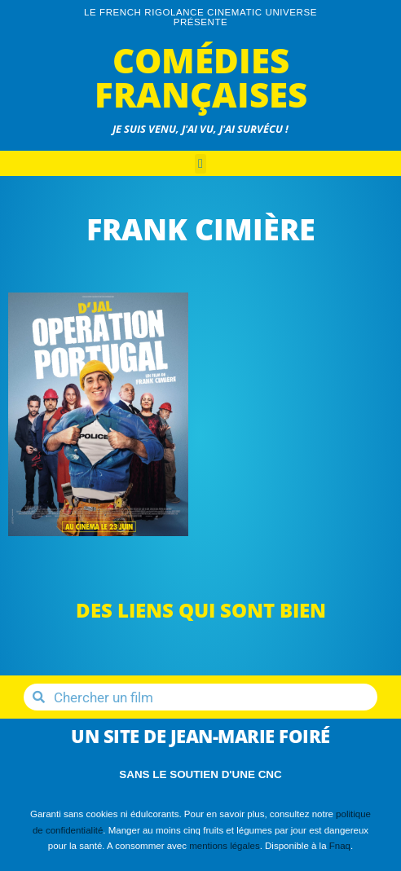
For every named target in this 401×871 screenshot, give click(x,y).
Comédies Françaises (201, 77)
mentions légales (224, 846)
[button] (200, 164)
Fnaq (339, 846)
